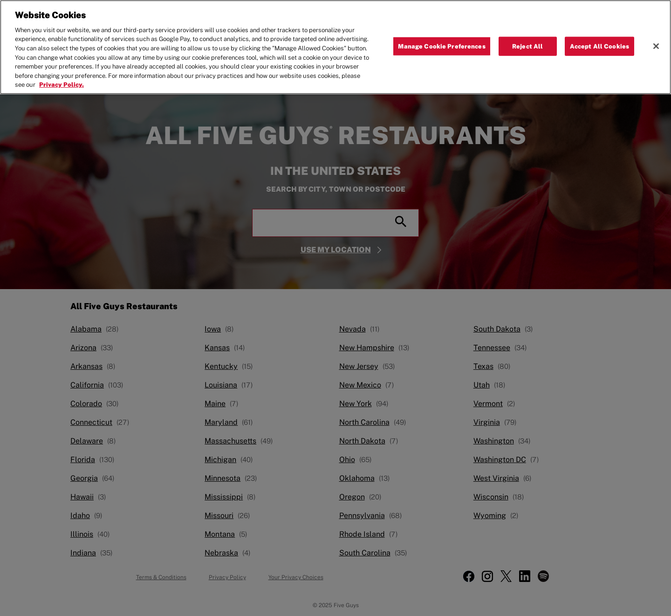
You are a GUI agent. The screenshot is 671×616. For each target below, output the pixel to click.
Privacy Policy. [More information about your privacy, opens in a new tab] (61, 82)
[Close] (656, 44)
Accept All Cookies (599, 43)
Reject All (527, 43)
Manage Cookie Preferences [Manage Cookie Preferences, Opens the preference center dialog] (441, 43)
